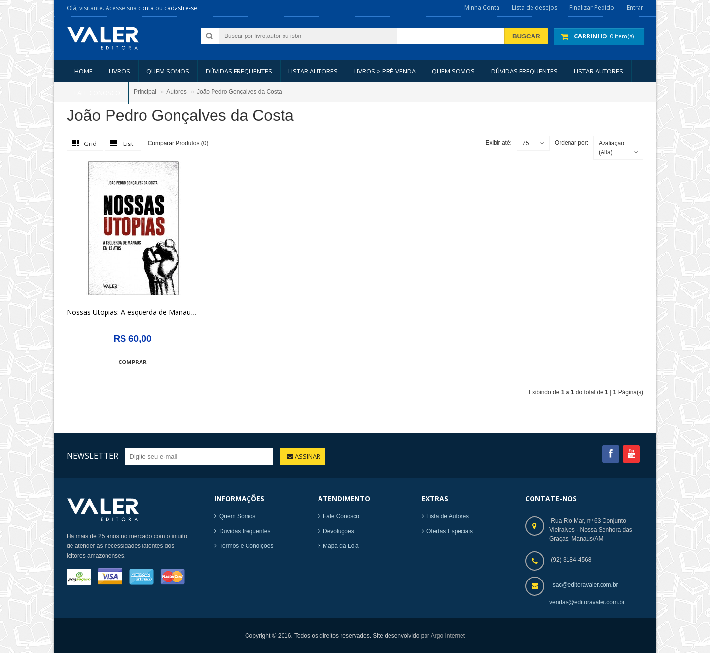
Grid (90, 143)
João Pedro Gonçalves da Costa (239, 91)
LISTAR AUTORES (313, 71)
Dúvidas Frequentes (239, 71)
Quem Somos (237, 516)
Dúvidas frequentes (244, 531)
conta (146, 8)
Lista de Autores (447, 516)
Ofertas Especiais (449, 531)
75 (525, 143)
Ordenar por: (571, 142)
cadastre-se (180, 8)
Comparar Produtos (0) (178, 143)
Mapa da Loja (341, 546)
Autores (176, 91)
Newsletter (92, 455)
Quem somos (167, 71)
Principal (145, 91)
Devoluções (338, 531)
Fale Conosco (341, 516)
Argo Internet (448, 635)
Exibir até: (499, 142)
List (128, 143)
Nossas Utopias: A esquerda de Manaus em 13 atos (150, 312)
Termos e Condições (246, 546)
